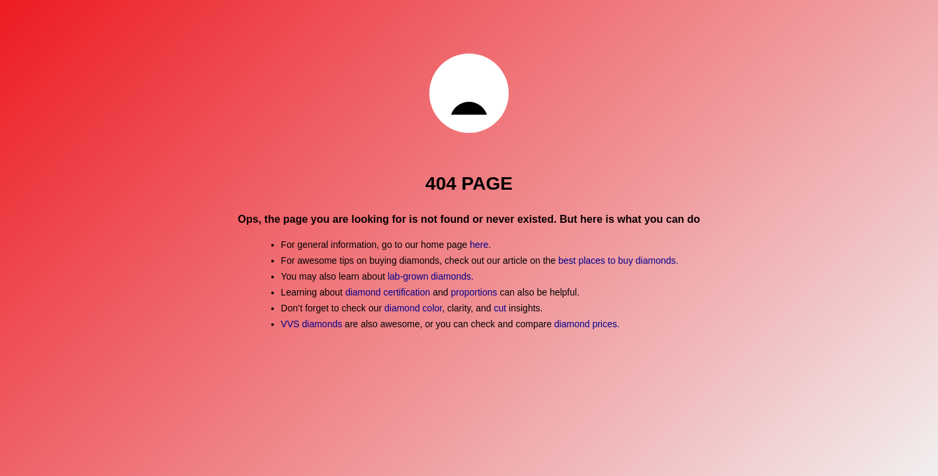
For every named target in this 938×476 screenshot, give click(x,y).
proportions (474, 292)
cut (500, 308)
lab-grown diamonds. (431, 276)
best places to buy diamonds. (618, 260)
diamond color (413, 308)
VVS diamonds (312, 324)
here (479, 244)
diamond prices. (587, 324)
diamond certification (387, 292)
